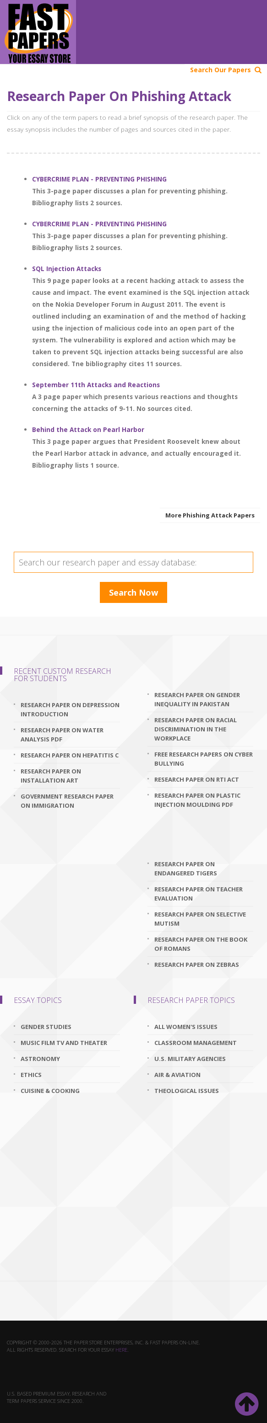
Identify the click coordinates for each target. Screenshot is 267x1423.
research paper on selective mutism (200, 918)
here (121, 1349)
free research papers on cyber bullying (203, 758)
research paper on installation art (51, 775)
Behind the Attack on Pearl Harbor (88, 429)
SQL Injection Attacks (66, 268)
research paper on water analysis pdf (62, 734)
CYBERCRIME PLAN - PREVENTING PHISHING (99, 179)
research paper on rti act (196, 779)
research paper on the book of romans (200, 944)
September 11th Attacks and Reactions (96, 384)
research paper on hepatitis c (70, 755)
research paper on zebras (196, 964)
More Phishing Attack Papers (210, 515)
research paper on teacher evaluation (198, 893)
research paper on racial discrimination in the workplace (195, 729)
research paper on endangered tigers (185, 868)
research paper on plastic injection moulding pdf (197, 800)
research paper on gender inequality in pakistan (197, 699)
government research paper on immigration (67, 801)
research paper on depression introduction (70, 709)
